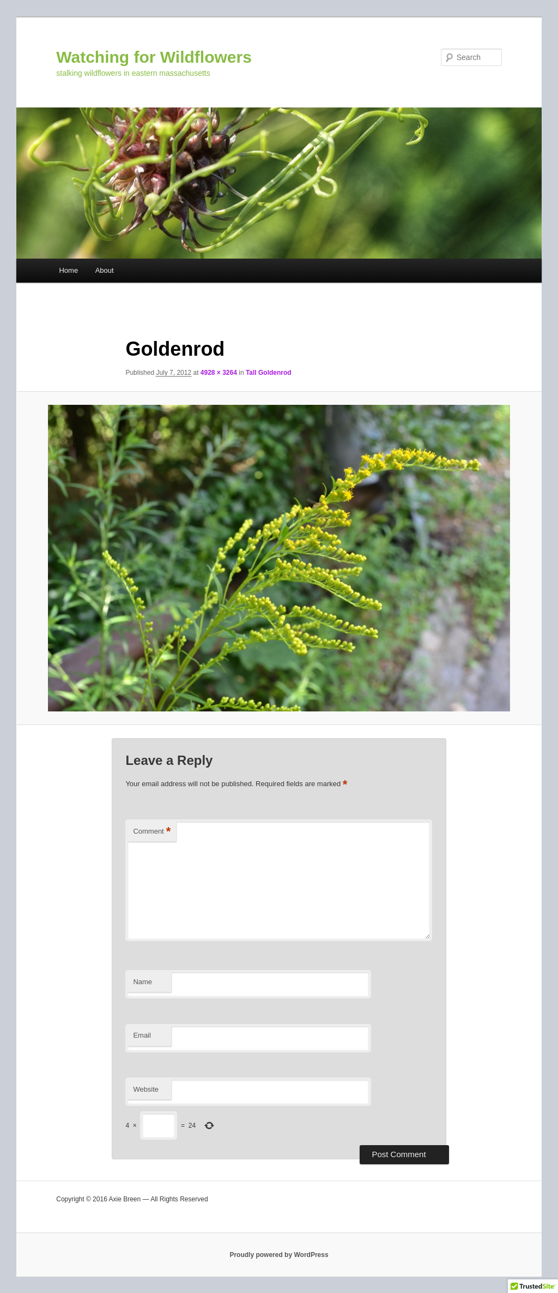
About (104, 270)
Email (142, 1035)
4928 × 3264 (219, 372)
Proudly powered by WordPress (278, 1255)
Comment (152, 832)
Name (142, 982)
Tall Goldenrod (269, 372)
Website (146, 1089)
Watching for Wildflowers (154, 57)
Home (68, 270)
